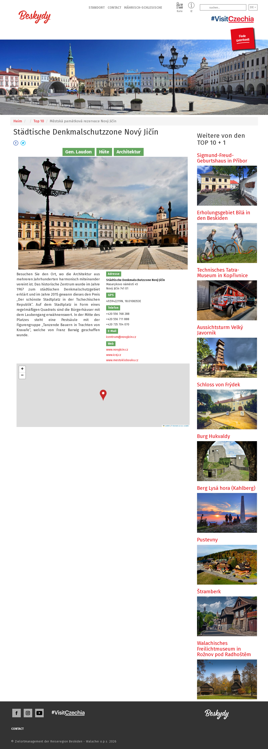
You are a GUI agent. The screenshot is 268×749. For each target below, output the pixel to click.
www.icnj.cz (113, 355)
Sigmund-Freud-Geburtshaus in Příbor (222, 158)
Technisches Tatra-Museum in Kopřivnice (222, 272)
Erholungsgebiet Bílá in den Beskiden (223, 215)
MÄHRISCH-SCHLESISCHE (143, 8)
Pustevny (207, 540)
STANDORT (97, 8)
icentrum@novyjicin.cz (121, 337)
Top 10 (38, 121)
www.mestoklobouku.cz (122, 360)
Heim (17, 121)
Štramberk (209, 592)
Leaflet (166, 426)
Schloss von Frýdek (218, 385)
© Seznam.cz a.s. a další (180, 426)
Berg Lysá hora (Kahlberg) (226, 488)
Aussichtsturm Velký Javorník (220, 330)
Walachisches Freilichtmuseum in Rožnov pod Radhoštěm (224, 648)
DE (253, 7)
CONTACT (114, 8)
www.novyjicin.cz (117, 349)
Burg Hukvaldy (213, 436)
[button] (103, 395)
